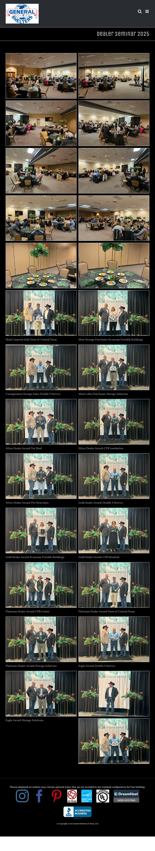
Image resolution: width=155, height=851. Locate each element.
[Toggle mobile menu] (147, 11)
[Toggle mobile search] (140, 11)
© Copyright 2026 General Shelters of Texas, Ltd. (77, 823)
